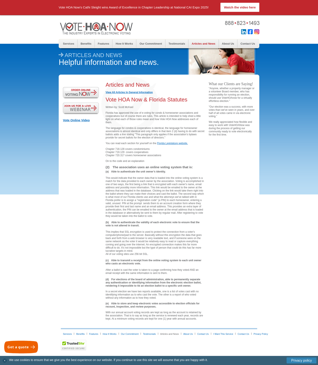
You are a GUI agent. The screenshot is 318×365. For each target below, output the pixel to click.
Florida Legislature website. (172, 143)
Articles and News (203, 43)
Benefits (86, 43)
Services (68, 43)
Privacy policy (301, 360)
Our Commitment (151, 43)
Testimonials (177, 43)
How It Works (124, 43)
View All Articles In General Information (129, 92)
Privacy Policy (261, 334)
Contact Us (248, 43)
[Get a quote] (21, 347)
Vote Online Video (76, 120)
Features (103, 43)
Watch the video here (240, 7)
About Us (228, 43)
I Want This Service (223, 334)
